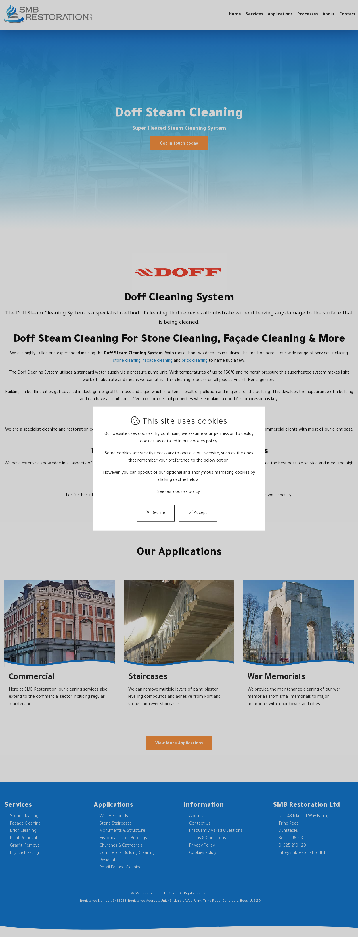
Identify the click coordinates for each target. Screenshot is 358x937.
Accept (198, 513)
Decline (155, 513)
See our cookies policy (178, 492)
